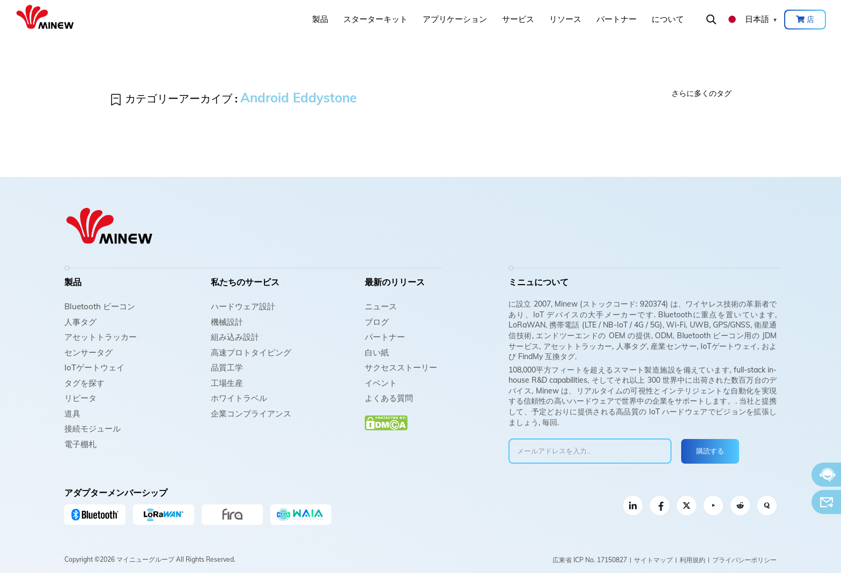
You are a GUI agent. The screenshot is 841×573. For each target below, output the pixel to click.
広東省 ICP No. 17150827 (589, 560)
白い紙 (377, 352)
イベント (381, 383)
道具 (72, 413)
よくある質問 (389, 398)
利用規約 (692, 560)
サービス (518, 19)
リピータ (80, 398)
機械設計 (227, 322)
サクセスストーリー (401, 367)
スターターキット (375, 19)
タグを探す (84, 383)
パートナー (616, 19)
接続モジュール (92, 428)
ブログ (377, 322)
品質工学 (227, 367)
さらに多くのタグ (702, 93)
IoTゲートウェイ (94, 367)
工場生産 (227, 383)
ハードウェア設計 (243, 306)
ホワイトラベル (239, 398)
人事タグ (80, 322)
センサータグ (88, 352)
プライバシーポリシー (744, 560)
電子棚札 (80, 444)
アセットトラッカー (100, 337)
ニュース (381, 306)
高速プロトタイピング (251, 352)
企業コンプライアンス (251, 413)
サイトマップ (653, 560)
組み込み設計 (235, 337)
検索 (711, 19)
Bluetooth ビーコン (99, 306)
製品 (320, 19)
